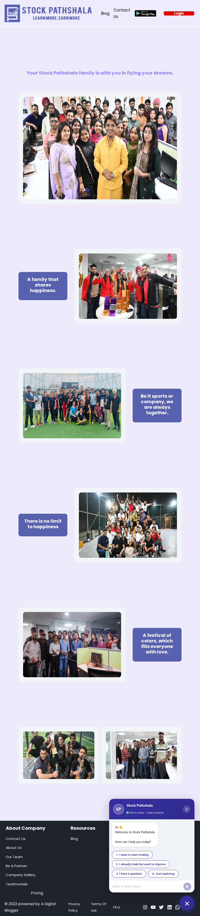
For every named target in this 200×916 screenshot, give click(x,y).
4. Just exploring (163, 873)
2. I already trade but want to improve (141, 864)
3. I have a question (129, 873)
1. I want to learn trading (132, 854)
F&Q (116, 907)
